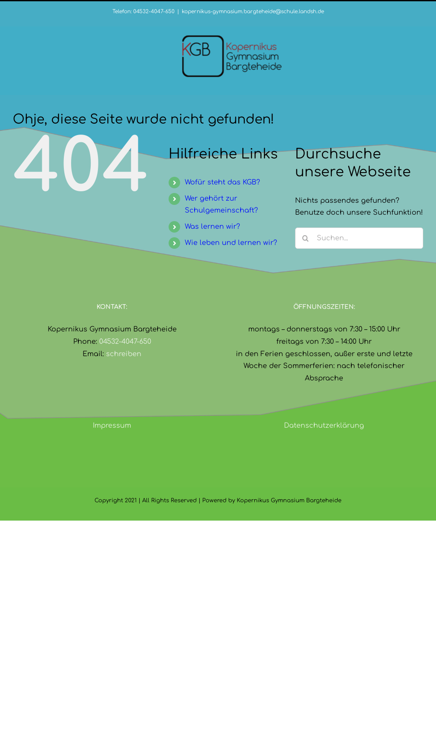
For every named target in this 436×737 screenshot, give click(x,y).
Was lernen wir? (212, 226)
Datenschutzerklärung (324, 425)
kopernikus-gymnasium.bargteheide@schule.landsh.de (253, 11)
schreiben (123, 354)
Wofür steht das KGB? (222, 182)
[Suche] (305, 238)
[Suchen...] (359, 238)
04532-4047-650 (125, 341)
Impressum (112, 425)
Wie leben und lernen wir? (231, 243)
